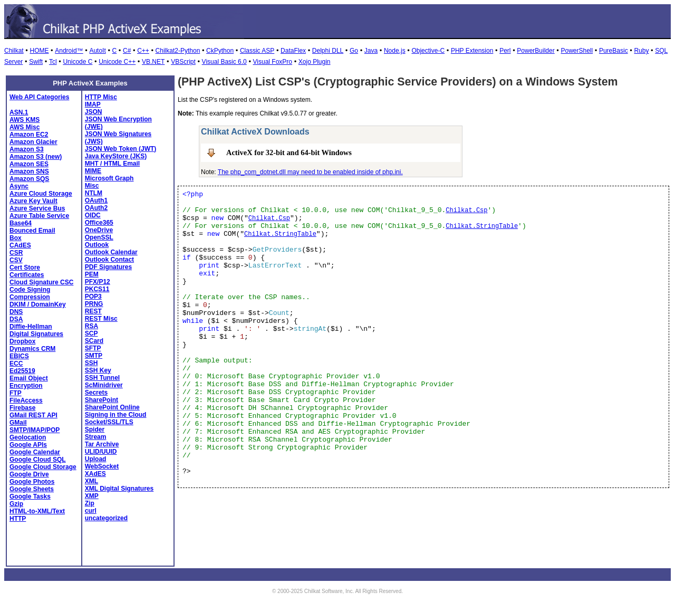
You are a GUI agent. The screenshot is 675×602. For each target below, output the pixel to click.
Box (15, 238)
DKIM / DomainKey (37, 304)
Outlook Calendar (111, 252)
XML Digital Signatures (119, 488)
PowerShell (577, 50)
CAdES (20, 245)
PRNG (94, 304)
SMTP (93, 355)
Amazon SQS (29, 179)
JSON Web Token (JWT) (121, 148)
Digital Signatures (36, 334)
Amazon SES (29, 164)
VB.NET (153, 61)
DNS (16, 312)
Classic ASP (257, 50)
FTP (15, 393)
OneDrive (99, 230)
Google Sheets (31, 489)
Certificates (26, 275)
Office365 (99, 222)
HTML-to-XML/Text (37, 511)
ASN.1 (18, 112)
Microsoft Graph (109, 178)
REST (93, 311)
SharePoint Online (112, 407)
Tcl (53, 61)
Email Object (28, 378)
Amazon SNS (29, 171)
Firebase (22, 408)
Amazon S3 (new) (35, 156)
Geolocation (27, 437)
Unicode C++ (117, 61)
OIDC (93, 215)
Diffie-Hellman (30, 326)
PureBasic (613, 50)
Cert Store (24, 267)
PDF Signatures (108, 267)
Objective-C (428, 50)
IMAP (93, 104)
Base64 (20, 223)
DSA (16, 319)
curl (91, 510)
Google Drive (29, 474)
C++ (143, 50)
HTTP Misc (101, 97)
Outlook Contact (109, 259)
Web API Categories (39, 97)
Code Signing (29, 289)
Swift (36, 61)
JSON (93, 112)
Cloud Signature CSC (41, 282)
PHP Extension (472, 50)
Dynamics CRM (32, 348)
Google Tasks (30, 496)
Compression (29, 297)
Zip (89, 503)
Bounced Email (32, 230)
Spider (94, 429)
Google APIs (28, 444)
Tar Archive (102, 444)
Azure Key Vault (33, 201)
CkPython (220, 50)
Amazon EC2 (28, 134)
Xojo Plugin (314, 61)
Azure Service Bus (37, 208)
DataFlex (293, 50)
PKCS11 (97, 289)
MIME (93, 171)
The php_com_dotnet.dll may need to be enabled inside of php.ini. (310, 172)
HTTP (17, 518)
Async (18, 186)
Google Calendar (34, 452)
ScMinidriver (104, 385)
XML (91, 481)
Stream (96, 437)
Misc (92, 185)
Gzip (16, 504)
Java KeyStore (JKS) (116, 156)
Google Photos (31, 481)
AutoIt (97, 50)
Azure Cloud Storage (40, 193)
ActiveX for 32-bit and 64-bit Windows (289, 152)
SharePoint (101, 400)
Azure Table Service (39, 215)
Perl (504, 50)
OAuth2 (96, 208)
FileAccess (26, 400)
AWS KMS (24, 119)
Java (371, 50)
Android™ (69, 50)
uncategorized (106, 518)
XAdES (95, 473)
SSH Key (98, 370)
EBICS (19, 356)
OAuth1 (96, 200)
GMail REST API (33, 415)
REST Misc (101, 318)
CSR (16, 252)
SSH (91, 363)
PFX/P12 (97, 281)
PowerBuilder (535, 50)
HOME (39, 50)
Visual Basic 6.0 (224, 61)
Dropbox (22, 341)
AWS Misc (24, 127)
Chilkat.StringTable (482, 226)
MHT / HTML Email (112, 163)
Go (354, 50)
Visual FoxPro (272, 61)
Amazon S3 (26, 149)
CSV (16, 260)
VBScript (183, 61)
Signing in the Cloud (116, 414)
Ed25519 (22, 371)
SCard (94, 341)
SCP (91, 333)
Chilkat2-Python (178, 50)
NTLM (93, 193)
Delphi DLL (327, 50)
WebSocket (102, 466)
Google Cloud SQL (37, 459)
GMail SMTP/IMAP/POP (34, 426)
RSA (91, 326)
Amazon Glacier (33, 142)
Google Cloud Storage (42, 467)
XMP (92, 496)
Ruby (641, 50)
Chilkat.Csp (466, 210)
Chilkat (14, 50)
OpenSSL (99, 237)
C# (127, 50)
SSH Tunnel (102, 377)
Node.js (395, 50)
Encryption (26, 385)
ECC (16, 363)
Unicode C (77, 61)
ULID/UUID (101, 451)
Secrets (96, 392)
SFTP (93, 348)
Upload (96, 459)
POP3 (93, 296)
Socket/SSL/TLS (109, 422)
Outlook (97, 245)
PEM (92, 274)
